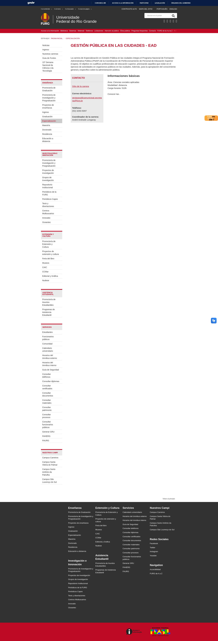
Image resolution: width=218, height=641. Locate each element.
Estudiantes (47, 332)
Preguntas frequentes (139, 31)
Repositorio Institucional (47, 186)
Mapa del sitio (145, 9)
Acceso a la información (122, 3)
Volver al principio (169, 499)
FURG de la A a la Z (165, 31)
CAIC (44, 267)
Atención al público (112, 31)
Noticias (45, 45)
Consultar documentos (47, 394)
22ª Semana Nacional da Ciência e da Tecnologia (47, 66)
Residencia (47, 134)
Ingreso (45, 49)
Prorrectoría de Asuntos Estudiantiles (48, 302)
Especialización (49, 121)
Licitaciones (98, 31)
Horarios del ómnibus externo (49, 356)
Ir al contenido (46, 9)
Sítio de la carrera (80, 86)
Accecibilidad (155, 569)
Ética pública (125, 31)
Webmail (81, 31)
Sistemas (72, 31)
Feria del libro (48, 258)
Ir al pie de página (85, 9)
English (173, 9)
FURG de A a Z (156, 573)
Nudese (45, 280)
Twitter (152, 547)
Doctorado (46, 130)
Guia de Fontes (49, 58)
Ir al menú (58, 9)
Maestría (46, 125)
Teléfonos (89, 31)
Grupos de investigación (48, 178)
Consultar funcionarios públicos (47, 425)
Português (162, 9)
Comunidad (47, 344)
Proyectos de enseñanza (48, 106)
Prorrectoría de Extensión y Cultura (48, 244)
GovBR (31, 3)
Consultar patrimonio (46, 408)
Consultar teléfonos (46, 375)
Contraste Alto (129, 9)
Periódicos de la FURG (49, 193)
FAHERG (46, 436)
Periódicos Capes (50, 199)
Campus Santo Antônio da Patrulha (48, 472)
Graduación (47, 116)
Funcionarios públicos (48, 337)
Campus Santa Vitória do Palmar (49, 463)
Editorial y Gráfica (50, 276)
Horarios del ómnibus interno (49, 363)
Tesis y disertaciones (48, 204)
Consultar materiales (46, 401)
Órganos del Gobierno (181, 3)
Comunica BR (100, 3)
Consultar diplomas (50, 381)
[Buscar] (173, 15)
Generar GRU (48, 432)
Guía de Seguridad (50, 370)
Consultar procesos (46, 415)
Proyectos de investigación (48, 171)
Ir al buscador (70, 9)
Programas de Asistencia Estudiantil (48, 312)
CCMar (45, 272)
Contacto (152, 31)
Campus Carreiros (50, 457)
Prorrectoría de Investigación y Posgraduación (48, 98)
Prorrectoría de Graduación (48, 89)
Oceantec (46, 222)
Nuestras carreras (50, 54)
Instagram (154, 551)
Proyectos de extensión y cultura (50, 252)
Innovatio (46, 218)
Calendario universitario (47, 349)
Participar (144, 3)
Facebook (154, 543)
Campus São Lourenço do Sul (49, 480)
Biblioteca (64, 31)
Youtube (153, 556)
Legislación (160, 3)
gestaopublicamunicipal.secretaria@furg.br (87, 99)
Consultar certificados (47, 387)
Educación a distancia (47, 139)
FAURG (45, 440)
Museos (45, 263)
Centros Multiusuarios (48, 212)
